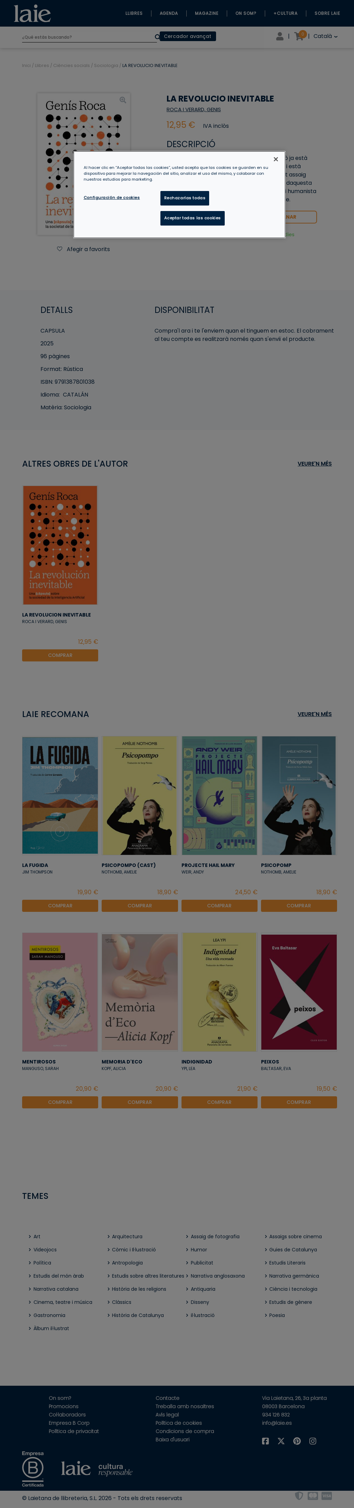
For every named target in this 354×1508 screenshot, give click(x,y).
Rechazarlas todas (185, 198)
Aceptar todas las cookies (192, 218)
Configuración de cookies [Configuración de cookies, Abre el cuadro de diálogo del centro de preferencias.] (112, 197)
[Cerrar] (275, 159)
